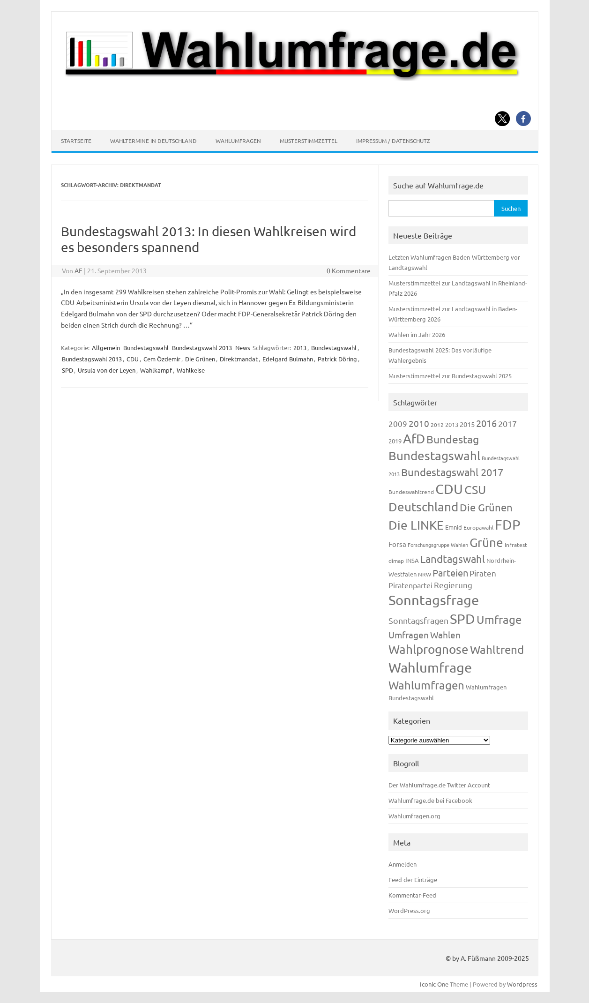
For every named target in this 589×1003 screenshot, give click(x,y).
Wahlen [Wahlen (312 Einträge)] (445, 634)
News (242, 348)
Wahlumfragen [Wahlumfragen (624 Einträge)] (426, 685)
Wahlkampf (156, 370)
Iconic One (434, 984)
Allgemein (106, 348)
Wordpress (522, 984)
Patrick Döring (337, 359)
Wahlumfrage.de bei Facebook (430, 800)
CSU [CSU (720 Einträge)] (475, 489)
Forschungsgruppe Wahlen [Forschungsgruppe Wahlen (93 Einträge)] (438, 544)
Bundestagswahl (146, 348)
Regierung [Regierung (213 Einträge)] (453, 585)
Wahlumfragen (238, 140)
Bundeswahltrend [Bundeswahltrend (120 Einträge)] (411, 491)
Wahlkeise (191, 370)
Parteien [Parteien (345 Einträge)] (450, 572)
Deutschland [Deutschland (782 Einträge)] (423, 507)
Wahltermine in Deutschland (153, 140)
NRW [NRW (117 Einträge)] (424, 574)
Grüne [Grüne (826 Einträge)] (486, 542)
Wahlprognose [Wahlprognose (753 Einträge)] (428, 649)
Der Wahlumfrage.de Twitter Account (439, 785)
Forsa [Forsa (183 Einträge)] (397, 543)
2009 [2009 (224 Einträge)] (397, 423)
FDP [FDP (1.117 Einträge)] (508, 524)
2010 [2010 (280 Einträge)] (419, 423)
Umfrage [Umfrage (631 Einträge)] (499, 619)
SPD (67, 370)
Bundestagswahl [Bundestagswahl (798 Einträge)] (434, 456)
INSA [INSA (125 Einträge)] (412, 560)
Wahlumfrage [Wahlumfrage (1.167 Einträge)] (430, 667)
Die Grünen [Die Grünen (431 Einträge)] (486, 507)
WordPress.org (409, 910)
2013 (299, 348)
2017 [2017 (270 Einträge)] (507, 423)
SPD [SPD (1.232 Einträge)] (462, 619)
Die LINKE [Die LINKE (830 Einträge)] (416, 525)
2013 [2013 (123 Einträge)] (451, 424)
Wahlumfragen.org (414, 816)
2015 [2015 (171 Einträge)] (467, 423)
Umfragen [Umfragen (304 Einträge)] (408, 634)
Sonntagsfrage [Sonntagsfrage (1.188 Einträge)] (433, 600)
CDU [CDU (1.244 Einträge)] (449, 489)
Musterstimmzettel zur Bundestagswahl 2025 (450, 376)
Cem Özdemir (161, 359)
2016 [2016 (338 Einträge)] (486, 423)
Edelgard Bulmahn (287, 359)
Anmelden (402, 864)
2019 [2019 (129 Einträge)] (395, 441)
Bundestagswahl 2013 (202, 348)
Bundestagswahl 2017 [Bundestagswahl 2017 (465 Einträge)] (452, 472)
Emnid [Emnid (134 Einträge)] (453, 527)
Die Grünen (200, 359)
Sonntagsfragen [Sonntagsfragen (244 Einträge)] (418, 620)
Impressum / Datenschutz (393, 140)
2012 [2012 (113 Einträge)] (437, 424)
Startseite (76, 140)
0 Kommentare (349, 270)
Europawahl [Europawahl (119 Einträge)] (478, 527)
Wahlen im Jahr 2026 (416, 334)
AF (78, 270)
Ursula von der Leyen (106, 370)
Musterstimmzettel (308, 140)
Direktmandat (239, 359)
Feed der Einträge (412, 879)
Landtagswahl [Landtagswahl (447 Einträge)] (452, 559)
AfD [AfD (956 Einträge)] (414, 438)
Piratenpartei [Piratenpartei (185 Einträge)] (410, 585)
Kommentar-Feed (412, 895)
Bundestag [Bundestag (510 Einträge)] (452, 439)
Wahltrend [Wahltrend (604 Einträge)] (497, 649)
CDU (133, 359)
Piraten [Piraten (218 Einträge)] (483, 573)
